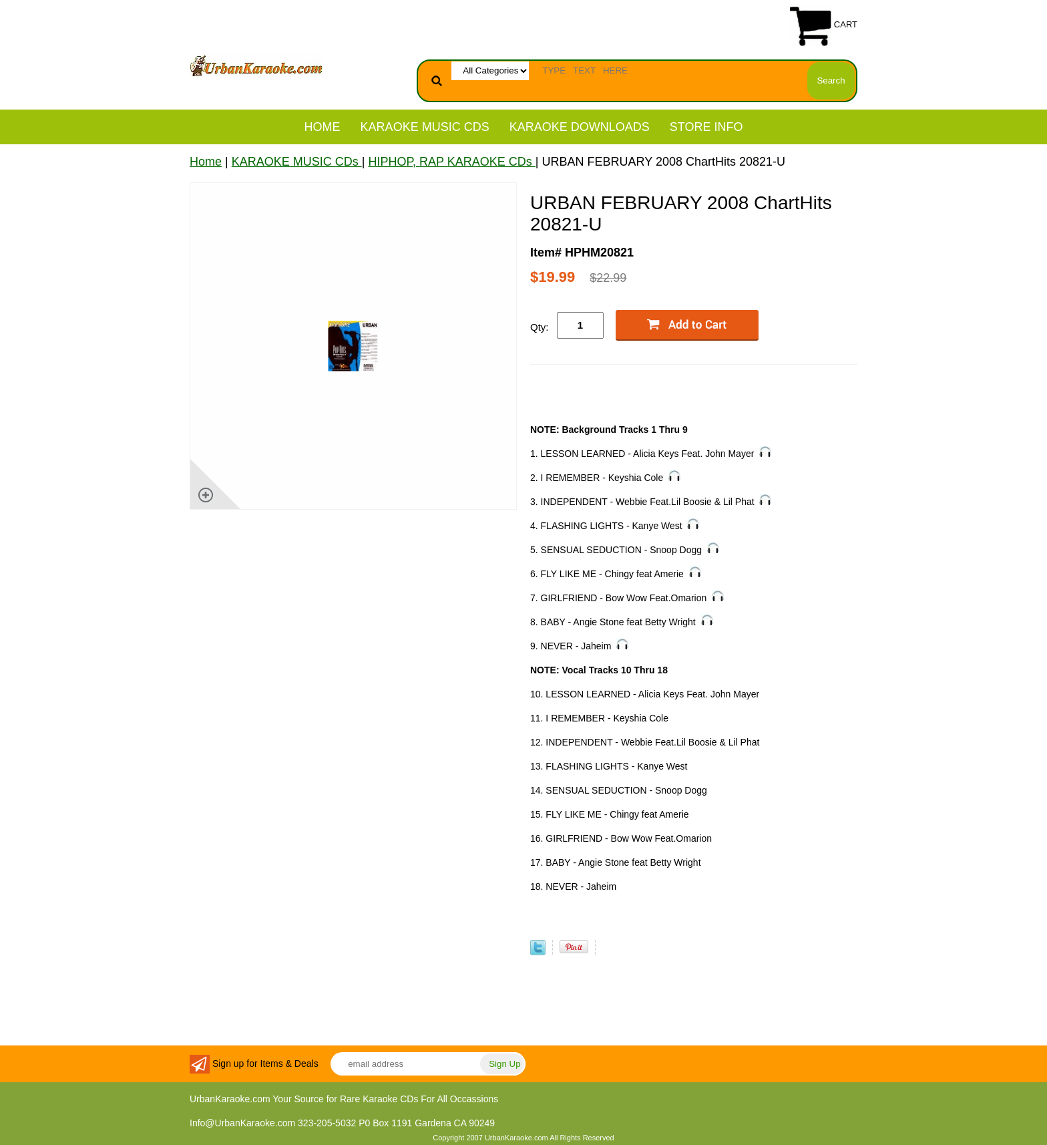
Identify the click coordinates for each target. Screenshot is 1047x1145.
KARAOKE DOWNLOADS (579, 127)
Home (322, 127)
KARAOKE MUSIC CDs (425, 127)
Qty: (539, 327)
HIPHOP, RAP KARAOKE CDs (451, 161)
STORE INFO (706, 127)
